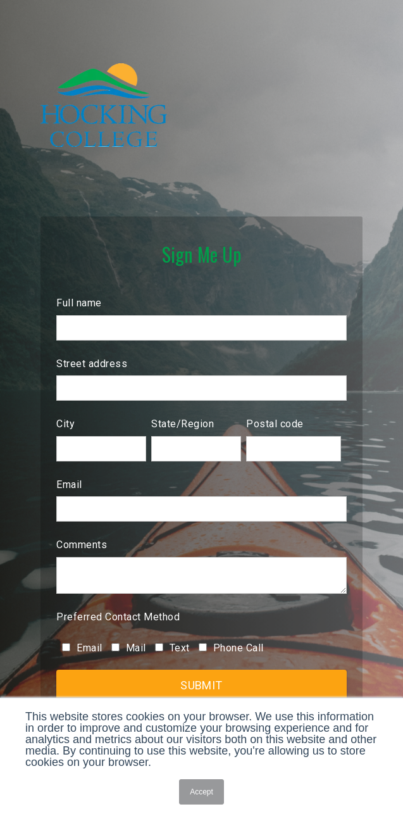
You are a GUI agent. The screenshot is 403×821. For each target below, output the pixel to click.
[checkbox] (201, 647)
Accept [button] (201, 791)
